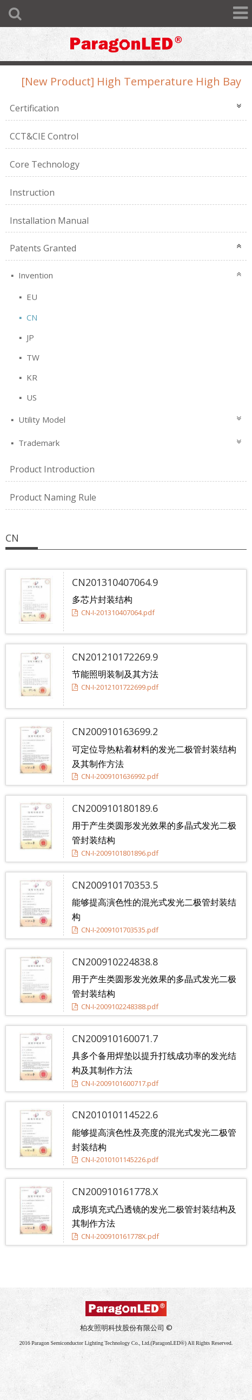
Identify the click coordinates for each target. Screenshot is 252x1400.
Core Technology (44, 164)
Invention (34, 275)
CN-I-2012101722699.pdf (115, 687)
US (30, 397)
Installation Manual (49, 220)
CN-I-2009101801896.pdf (115, 853)
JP (29, 337)
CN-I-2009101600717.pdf (115, 1083)
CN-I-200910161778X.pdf (115, 1236)
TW (31, 357)
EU (30, 296)
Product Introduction (52, 469)
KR (30, 377)
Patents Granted (43, 248)
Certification (34, 108)
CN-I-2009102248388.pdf (115, 1006)
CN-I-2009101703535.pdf (115, 930)
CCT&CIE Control (44, 136)
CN (30, 317)
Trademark (37, 442)
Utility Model (40, 419)
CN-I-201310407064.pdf (113, 612)
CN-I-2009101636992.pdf (115, 776)
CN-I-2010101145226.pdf (115, 1159)
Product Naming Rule (53, 497)
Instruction (32, 192)
